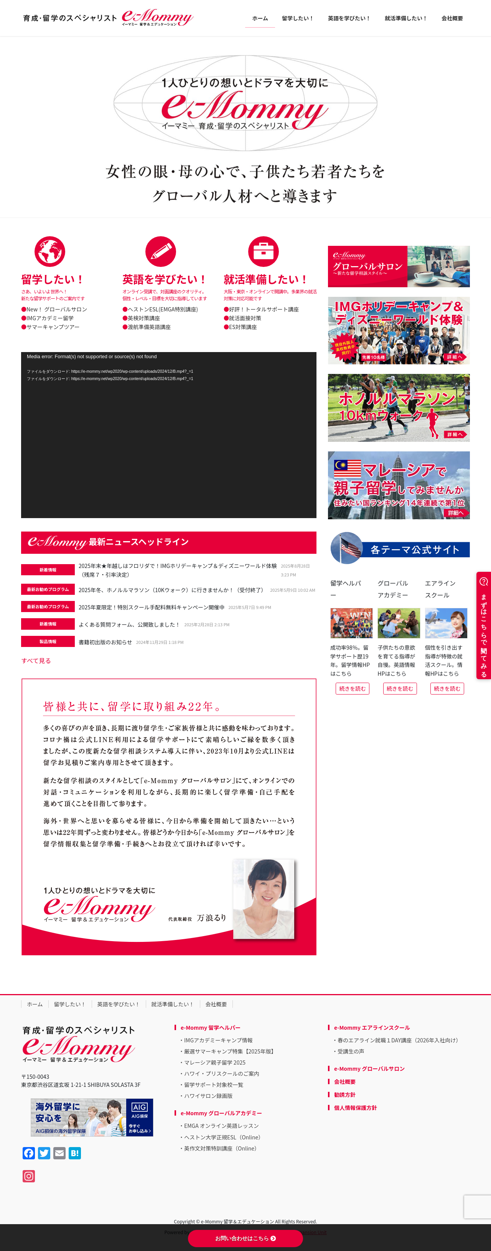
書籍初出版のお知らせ (105, 642)
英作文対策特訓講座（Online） (222, 1148)
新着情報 (48, 569)
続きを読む (352, 688)
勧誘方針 (345, 1094)
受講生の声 (351, 1051)
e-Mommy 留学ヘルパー (211, 1027)
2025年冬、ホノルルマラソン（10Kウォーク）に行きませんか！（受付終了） (172, 590)
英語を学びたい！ (118, 1004)
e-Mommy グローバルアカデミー (221, 1113)
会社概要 (216, 1004)
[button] (37, 126)
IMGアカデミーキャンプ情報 (218, 1040)
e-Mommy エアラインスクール (372, 1027)
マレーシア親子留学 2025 (215, 1062)
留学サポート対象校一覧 (213, 1084)
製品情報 (48, 641)
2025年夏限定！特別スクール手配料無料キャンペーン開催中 (151, 607)
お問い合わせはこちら (245, 1238)
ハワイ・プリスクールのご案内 (221, 1073)
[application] (168, 435)
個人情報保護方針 (355, 1107)
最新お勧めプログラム (48, 589)
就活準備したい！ (173, 1004)
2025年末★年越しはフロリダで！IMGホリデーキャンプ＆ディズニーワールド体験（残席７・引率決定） (178, 570)
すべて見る (36, 660)
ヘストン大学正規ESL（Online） (224, 1137)
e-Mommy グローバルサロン (369, 1068)
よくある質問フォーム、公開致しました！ (130, 624)
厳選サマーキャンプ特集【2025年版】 (230, 1051)
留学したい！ (70, 1004)
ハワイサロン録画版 (208, 1096)
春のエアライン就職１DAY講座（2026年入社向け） (399, 1040)
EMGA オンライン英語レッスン (221, 1125)
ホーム (35, 1004)
